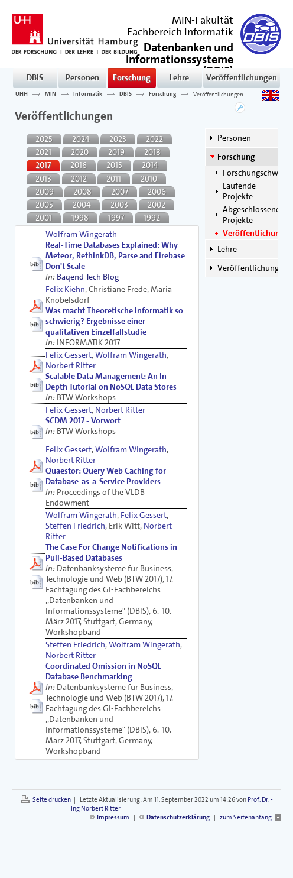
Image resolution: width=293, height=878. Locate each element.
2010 (149, 178)
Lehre (179, 77)
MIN (50, 94)
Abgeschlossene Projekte (251, 214)
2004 (82, 204)
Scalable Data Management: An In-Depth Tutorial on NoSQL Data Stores (111, 381)
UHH (21, 94)
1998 (80, 217)
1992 (152, 217)
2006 (157, 191)
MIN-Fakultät (202, 20)
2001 (43, 217)
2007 (119, 191)
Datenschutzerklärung (178, 817)
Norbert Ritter (70, 365)
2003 (119, 204)
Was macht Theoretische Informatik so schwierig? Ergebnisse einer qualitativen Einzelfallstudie (114, 321)
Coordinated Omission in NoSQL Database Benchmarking (103, 671)
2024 (81, 139)
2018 (152, 152)
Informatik (87, 94)
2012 (79, 178)
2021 (43, 152)
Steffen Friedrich (75, 525)
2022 (154, 139)
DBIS (35, 77)
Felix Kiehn (65, 289)
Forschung (132, 77)
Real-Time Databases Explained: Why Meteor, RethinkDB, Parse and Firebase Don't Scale (115, 255)
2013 (43, 178)
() (179, 58)
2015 (114, 165)
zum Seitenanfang (246, 817)
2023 (117, 139)
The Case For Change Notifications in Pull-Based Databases (111, 552)
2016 (78, 165)
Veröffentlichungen (241, 77)
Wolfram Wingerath (81, 234)
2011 (113, 178)
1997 (116, 217)
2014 (150, 165)
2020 (80, 152)
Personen (82, 77)
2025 (44, 139)
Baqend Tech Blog (88, 276)
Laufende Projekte (239, 191)
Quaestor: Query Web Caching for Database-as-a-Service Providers (105, 476)
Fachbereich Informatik (180, 32)
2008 (82, 191)
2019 (116, 152)
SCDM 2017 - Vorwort (83, 420)
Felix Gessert (68, 354)
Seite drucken (51, 799)
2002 (156, 204)
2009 (44, 191)
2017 (43, 165)
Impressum (113, 817)
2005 (44, 204)
